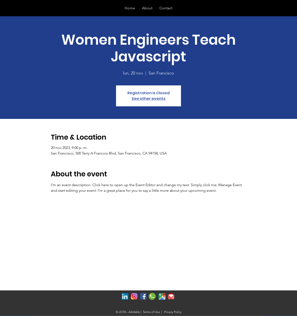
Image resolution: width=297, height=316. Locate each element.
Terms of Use (151, 312)
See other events (148, 98)
